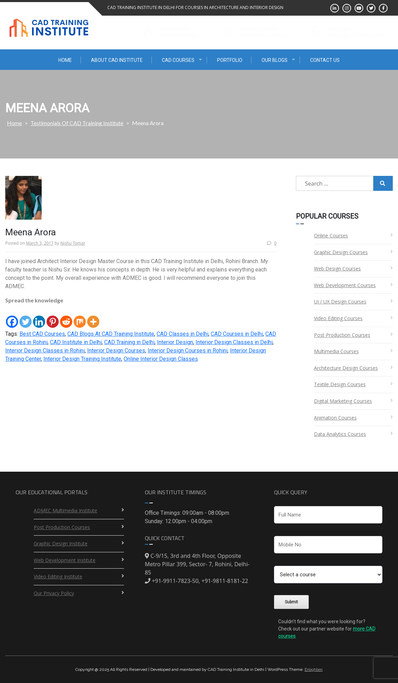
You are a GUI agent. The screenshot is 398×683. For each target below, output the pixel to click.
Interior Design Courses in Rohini (187, 350)
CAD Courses (178, 60)
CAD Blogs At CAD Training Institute (110, 334)
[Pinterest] (53, 317)
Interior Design (175, 342)
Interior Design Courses (116, 350)
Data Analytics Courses (340, 434)
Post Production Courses (342, 335)
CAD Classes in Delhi (182, 334)
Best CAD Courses (42, 334)
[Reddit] (66, 317)
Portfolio (229, 60)
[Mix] (80, 317)
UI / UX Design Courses (340, 301)
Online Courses (331, 235)
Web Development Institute (65, 560)
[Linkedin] (39, 317)
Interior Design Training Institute (82, 359)
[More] (93, 317)
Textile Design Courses (340, 384)
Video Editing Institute (58, 576)
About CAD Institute (117, 60)
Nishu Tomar (72, 243)
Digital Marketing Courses (343, 401)
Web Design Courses (337, 268)
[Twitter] (25, 317)
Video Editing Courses (338, 318)
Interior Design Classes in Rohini (45, 350)
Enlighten (314, 669)
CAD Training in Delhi (129, 342)
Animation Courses (335, 417)
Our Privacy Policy (54, 593)
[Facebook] (12, 317)
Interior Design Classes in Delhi (234, 342)
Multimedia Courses (336, 351)
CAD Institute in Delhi (76, 342)
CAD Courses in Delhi (237, 334)
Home (65, 60)
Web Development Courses (345, 285)
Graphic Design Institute (61, 543)
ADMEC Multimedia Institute (65, 510)
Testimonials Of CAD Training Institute (77, 123)
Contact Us (325, 60)
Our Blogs (275, 60)
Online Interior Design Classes (161, 359)
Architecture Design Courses (346, 368)
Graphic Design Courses (341, 252)
